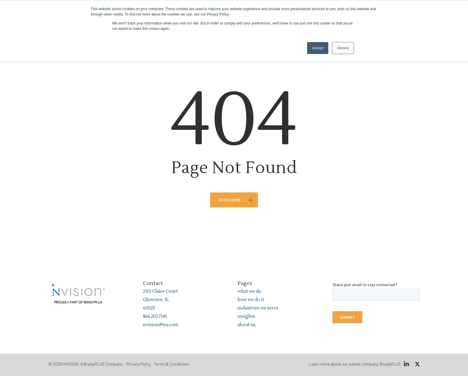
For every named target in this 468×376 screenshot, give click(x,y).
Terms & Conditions (171, 363)
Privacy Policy (138, 363)
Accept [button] (317, 48)
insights (246, 316)
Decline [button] (343, 48)
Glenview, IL (156, 300)
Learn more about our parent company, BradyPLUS (355, 363)
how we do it (251, 300)
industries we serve (258, 308)
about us (246, 325)
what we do (249, 291)
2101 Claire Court (160, 291)
